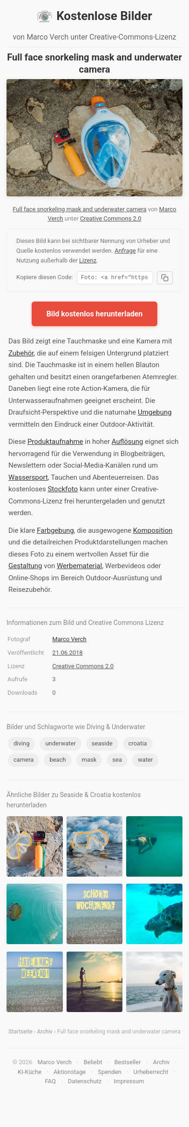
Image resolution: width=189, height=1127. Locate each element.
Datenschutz (84, 1082)
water (145, 761)
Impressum (129, 1082)
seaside (102, 744)
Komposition (153, 532)
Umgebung (155, 413)
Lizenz (87, 260)
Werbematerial (79, 567)
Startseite (20, 1033)
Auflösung (127, 443)
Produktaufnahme (55, 443)
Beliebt (93, 1063)
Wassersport (28, 479)
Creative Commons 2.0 (111, 218)
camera (24, 761)
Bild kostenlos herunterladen (95, 315)
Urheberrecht (151, 1073)
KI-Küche (29, 1073)
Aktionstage (70, 1073)
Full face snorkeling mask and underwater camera (79, 209)
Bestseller (127, 1063)
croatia (137, 744)
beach (57, 761)
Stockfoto (62, 490)
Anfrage (125, 250)
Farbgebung (55, 532)
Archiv (45, 1033)
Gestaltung (25, 567)
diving (21, 744)
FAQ (50, 1082)
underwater (60, 744)
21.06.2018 (67, 654)
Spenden (110, 1073)
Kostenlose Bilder (94, 16)
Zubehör (21, 354)
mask (89, 761)
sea (117, 761)
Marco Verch (69, 640)
